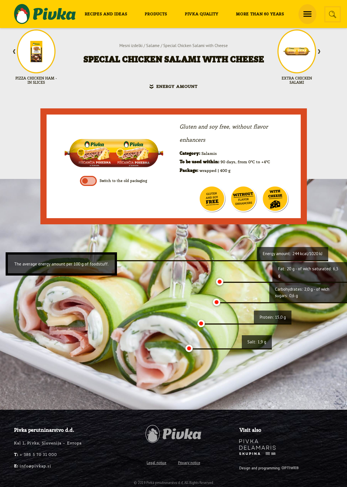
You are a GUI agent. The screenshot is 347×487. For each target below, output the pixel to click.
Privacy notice (189, 462)
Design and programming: (269, 467)
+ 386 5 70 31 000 (35, 455)
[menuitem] (106, 14)
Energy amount (176, 87)
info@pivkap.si (32, 466)
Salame (153, 45)
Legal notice (156, 462)
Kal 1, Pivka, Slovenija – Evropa (48, 443)
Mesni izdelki (131, 45)
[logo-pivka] (45, 14)
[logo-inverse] (257, 447)
